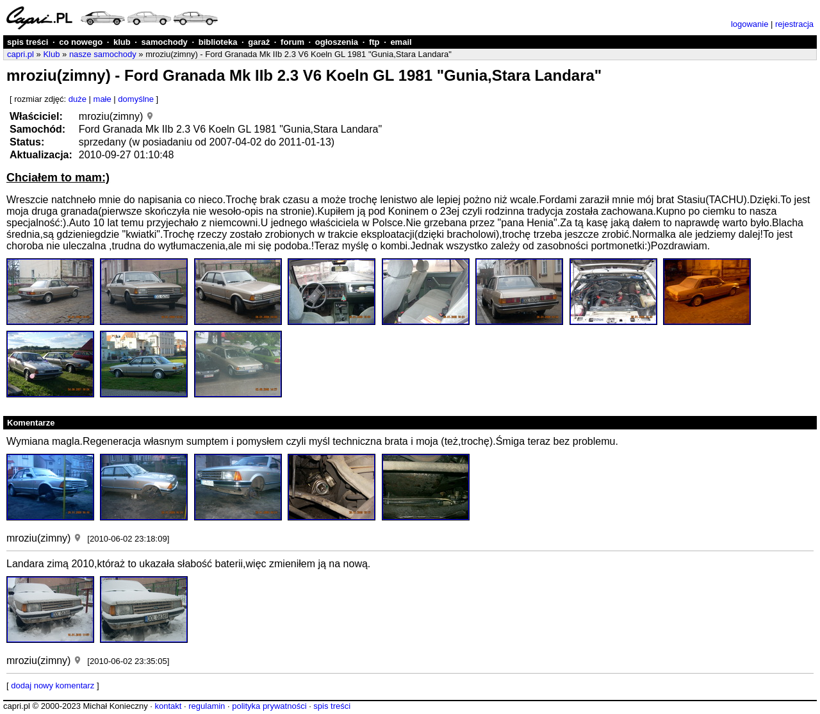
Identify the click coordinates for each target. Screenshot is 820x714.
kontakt (167, 706)
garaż (259, 42)
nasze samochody (102, 54)
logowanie (750, 24)
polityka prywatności (269, 706)
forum (292, 42)
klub (122, 42)
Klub (51, 54)
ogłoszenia (336, 42)
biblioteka (218, 42)
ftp (374, 42)
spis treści (27, 42)
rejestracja (794, 24)
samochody (165, 42)
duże (77, 99)
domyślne (136, 99)
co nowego (80, 42)
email (400, 42)
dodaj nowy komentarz (52, 685)
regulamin (206, 706)
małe (102, 99)
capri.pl (20, 54)
